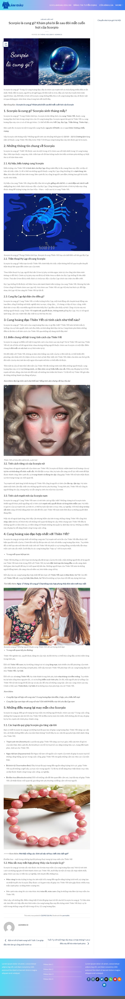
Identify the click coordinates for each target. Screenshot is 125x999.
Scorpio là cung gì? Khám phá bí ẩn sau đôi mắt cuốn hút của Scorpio (45, 104)
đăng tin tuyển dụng (85, 5)
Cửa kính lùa (106, 5)
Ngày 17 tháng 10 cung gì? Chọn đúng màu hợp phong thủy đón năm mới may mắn (51, 583)
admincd (58, 34)
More (119, 5)
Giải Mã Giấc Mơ (47, 19)
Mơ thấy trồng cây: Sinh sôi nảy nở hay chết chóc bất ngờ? (43, 853)
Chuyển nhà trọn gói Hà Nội (109, 20)
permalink (65, 915)
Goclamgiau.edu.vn (60, 5)
